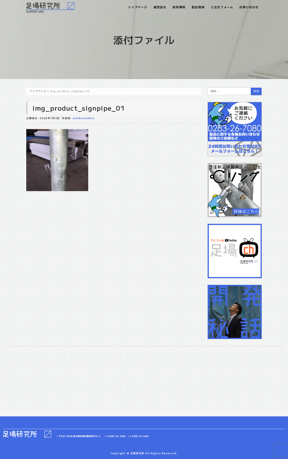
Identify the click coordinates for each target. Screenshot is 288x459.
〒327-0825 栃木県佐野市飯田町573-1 (79, 436)
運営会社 (160, 7)
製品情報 (198, 7)
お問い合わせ (249, 7)
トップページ (137, 7)
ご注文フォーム (222, 7)
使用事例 (179, 7)
